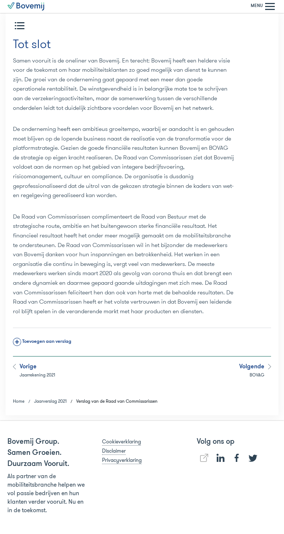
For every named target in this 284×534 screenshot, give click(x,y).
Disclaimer (114, 450)
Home (18, 401)
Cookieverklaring (121, 441)
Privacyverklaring (122, 460)
